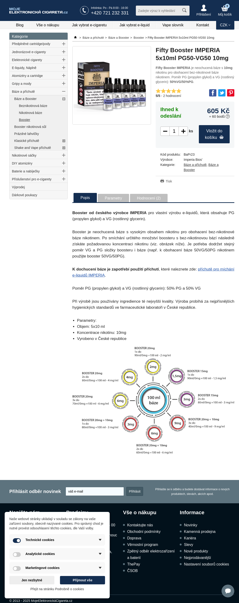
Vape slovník (172, 25)
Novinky (190, 525)
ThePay (133, 564)
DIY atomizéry (22, 163)
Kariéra (190, 538)
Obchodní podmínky (144, 532)
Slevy (188, 545)
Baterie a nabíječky (26, 171)
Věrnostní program (142, 545)
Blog (20, 25)
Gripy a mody (21, 84)
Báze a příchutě (23, 91)
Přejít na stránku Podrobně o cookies (57, 589)
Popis (85, 198)
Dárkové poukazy (24, 195)
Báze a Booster (25, 99)
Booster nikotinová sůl (30, 127)
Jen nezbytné (31, 580)
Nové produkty (196, 551)
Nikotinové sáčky (24, 155)
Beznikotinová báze (33, 106)
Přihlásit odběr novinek (35, 491)
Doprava (134, 538)
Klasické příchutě (26, 141)
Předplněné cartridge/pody (31, 44)
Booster (24, 120)
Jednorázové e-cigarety (29, 52)
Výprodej (18, 187)
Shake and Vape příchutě (32, 148)
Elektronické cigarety (27, 60)
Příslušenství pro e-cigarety (32, 179)
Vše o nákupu (47, 25)
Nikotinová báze (30, 113)
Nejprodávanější (197, 558)
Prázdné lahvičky (26, 134)
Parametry (113, 198)
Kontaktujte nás (140, 525)
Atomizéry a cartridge (27, 76)
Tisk (169, 181)
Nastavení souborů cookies (206, 564)
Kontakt (202, 25)
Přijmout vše (82, 580)
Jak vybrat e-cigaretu (89, 25)
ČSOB (132, 571)
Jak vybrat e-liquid (135, 25)
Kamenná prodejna (199, 532)
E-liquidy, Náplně (24, 68)
